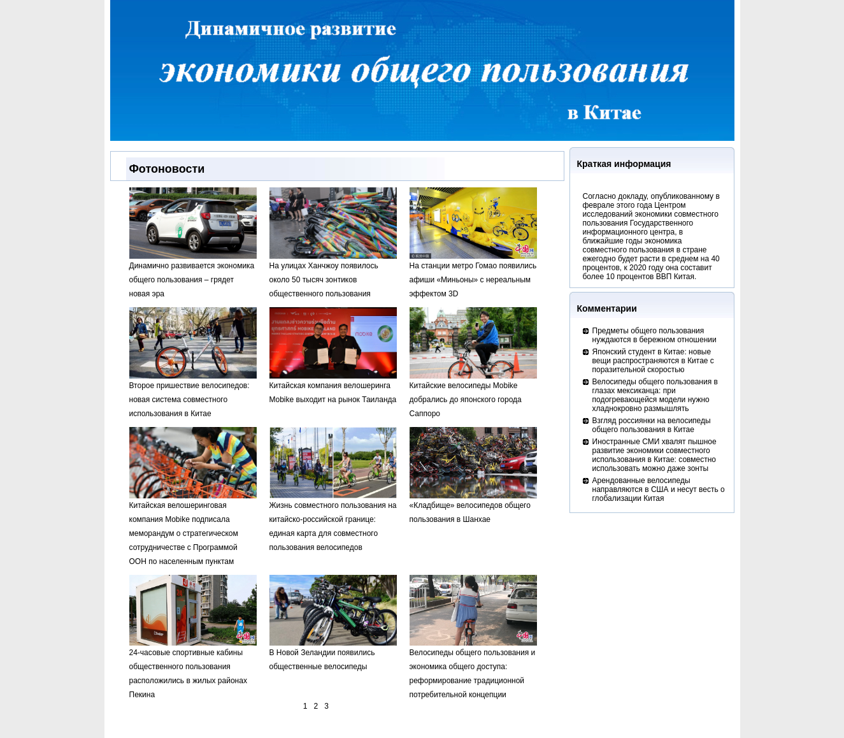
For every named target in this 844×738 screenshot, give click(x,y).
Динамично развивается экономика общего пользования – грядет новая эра (193, 275)
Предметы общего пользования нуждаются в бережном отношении (654, 335)
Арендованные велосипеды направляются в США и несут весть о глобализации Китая (658, 489)
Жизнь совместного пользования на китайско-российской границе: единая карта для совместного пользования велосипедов (333, 521)
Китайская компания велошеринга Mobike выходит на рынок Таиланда (333, 388)
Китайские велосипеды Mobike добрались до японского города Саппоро (473, 395)
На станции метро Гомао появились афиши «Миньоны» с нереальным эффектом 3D (473, 275)
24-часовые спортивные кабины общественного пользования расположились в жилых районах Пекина (193, 669)
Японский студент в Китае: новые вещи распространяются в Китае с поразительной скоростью (653, 360)
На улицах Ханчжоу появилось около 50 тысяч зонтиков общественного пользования (333, 275)
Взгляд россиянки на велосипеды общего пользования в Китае (651, 425)
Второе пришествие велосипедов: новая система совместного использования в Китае (193, 395)
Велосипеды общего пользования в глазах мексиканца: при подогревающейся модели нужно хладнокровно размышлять (655, 395)
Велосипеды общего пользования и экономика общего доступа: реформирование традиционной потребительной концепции (473, 669)
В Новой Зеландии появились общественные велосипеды (333, 655)
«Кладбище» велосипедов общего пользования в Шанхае (473, 507)
